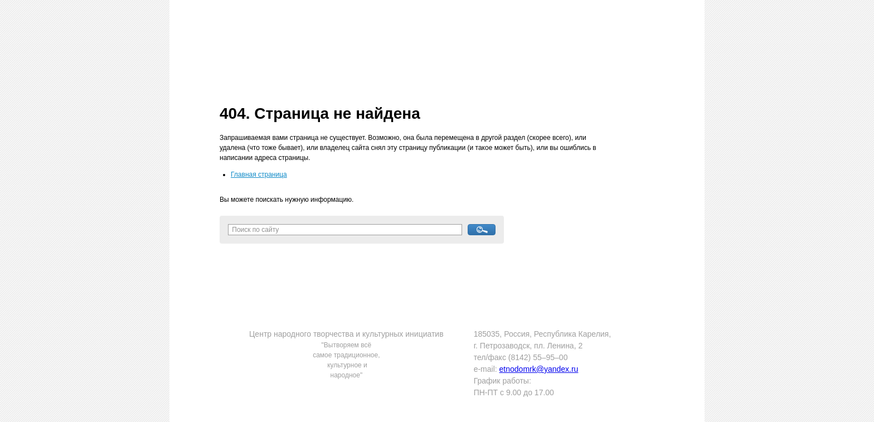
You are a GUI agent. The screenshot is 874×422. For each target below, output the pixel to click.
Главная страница (259, 174)
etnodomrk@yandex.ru (539, 369)
